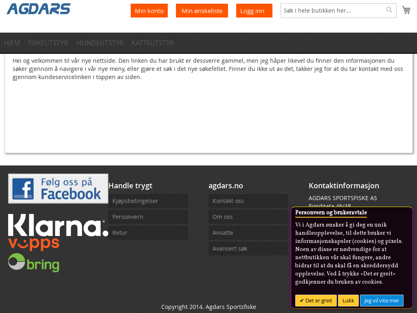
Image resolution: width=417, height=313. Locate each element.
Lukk (348, 300)
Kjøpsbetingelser (135, 201)
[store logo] (38, 8)
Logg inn (252, 11)
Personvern (127, 216)
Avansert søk (230, 248)
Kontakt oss (228, 201)
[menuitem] (14, 43)
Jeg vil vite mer (381, 300)
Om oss (223, 216)
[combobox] (339, 10)
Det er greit (318, 300)
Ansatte (223, 232)
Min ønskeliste (203, 11)
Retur (119, 232)
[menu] (208, 43)
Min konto (149, 11)
